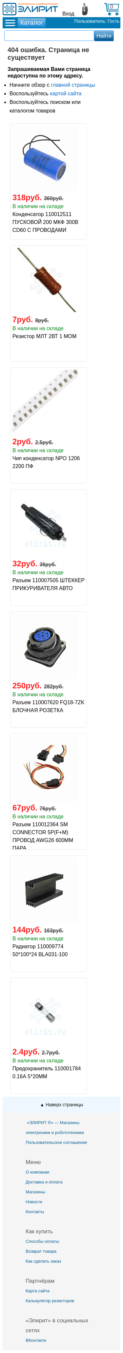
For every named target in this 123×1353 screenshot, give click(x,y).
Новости (34, 1201)
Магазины (35, 1191)
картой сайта (65, 93)
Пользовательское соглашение (56, 1142)
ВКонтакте (36, 1340)
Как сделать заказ (43, 1261)
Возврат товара (41, 1251)
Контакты (35, 1211)
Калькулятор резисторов (50, 1300)
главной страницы (73, 85)
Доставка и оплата (44, 1182)
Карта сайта (37, 1290)
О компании (37, 1172)
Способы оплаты (42, 1241)
